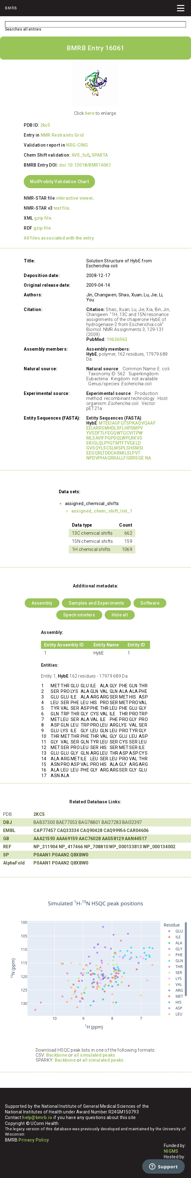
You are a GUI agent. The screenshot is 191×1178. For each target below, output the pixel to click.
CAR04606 (137, 830)
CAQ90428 (91, 830)
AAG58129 (113, 838)
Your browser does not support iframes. (95, 965)
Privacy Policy (33, 1139)
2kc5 (45, 125)
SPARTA (100, 155)
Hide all (120, 614)
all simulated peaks (94, 1055)
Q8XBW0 (79, 854)
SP (6, 854)
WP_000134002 (159, 846)
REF (7, 846)
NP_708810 (96, 846)
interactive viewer (74, 198)
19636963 (117, 339)
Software (149, 603)
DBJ (7, 822)
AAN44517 (136, 838)
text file (61, 208)
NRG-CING (77, 145)
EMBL (9, 830)
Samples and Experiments (96, 603)
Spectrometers (79, 614)
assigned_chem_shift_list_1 (101, 511)
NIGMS (171, 1151)
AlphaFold (14, 862)
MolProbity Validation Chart (59, 181)
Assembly (42, 603)
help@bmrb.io (37, 1117)
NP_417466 (71, 846)
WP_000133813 (125, 846)
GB (6, 838)
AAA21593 (44, 838)
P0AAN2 (60, 854)
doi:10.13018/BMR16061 (85, 165)
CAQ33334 (68, 830)
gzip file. (43, 218)
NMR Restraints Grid (62, 135)
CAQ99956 (114, 830)
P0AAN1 (42, 854)
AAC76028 (90, 838)
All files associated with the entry (59, 238)
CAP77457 (44, 830)
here (90, 113)
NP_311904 (45, 846)
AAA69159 (67, 838)
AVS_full (80, 155)
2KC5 (39, 814)
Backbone (56, 1055)
